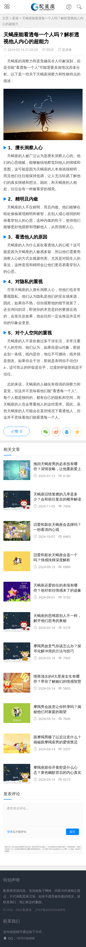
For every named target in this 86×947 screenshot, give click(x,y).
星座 (15, 18)
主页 (5, 18)
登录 (10, 832)
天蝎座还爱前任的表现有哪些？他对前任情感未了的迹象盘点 (57, 590)
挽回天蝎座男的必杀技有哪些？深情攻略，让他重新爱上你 (57, 469)
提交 (72, 832)
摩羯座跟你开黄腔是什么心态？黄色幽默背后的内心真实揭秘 (57, 773)
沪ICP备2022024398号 (50, 910)
